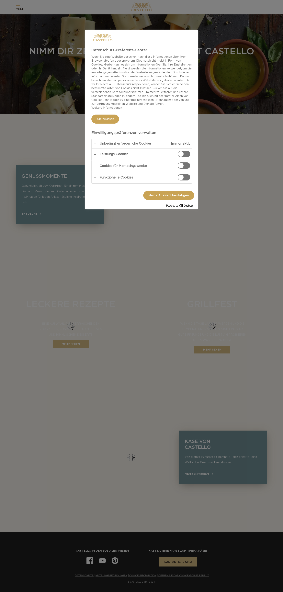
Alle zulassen (105, 119)
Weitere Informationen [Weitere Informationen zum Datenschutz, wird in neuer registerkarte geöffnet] (106, 107)
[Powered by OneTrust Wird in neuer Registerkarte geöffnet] (181, 206)
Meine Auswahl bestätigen (168, 195)
